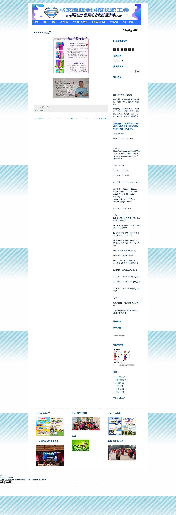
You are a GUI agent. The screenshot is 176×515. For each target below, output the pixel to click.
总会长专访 (128, 22)
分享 (41, 110)
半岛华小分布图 (80, 22)
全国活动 (119, 380)
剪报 (117, 392)
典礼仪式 (119, 383)
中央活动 (114, 22)
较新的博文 (39, 119)
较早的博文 (103, 119)
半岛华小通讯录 (98, 22)
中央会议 (119, 377)
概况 (45, 22)
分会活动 (119, 389)
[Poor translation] (8, 482)
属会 (54, 22)
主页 (71, 119)
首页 (37, 22)
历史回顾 (64, 22)
